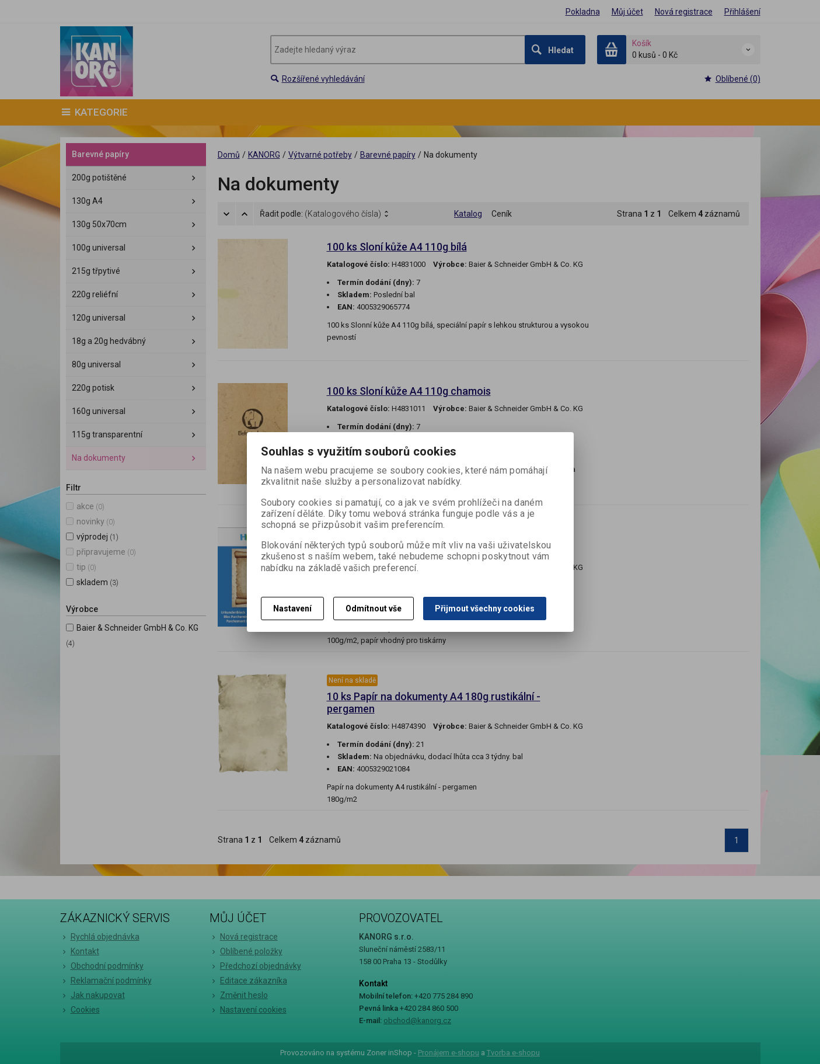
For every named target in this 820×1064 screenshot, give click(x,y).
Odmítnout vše (374, 608)
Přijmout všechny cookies (485, 608)
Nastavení (292, 608)
